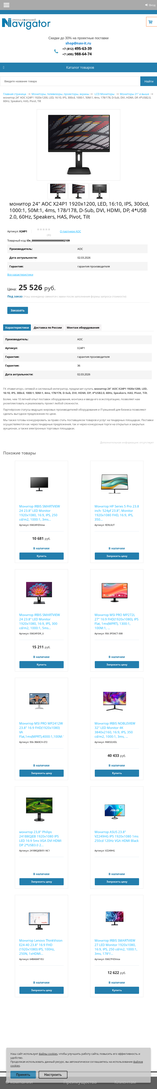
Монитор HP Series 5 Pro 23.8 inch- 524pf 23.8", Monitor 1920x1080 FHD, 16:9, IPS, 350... (117, 512)
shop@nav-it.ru (78, 43)
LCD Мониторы (104, 94)
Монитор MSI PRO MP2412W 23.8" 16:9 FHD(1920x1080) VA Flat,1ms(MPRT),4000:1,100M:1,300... (41, 730)
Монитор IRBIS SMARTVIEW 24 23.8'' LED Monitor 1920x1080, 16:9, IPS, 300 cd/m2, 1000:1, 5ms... (39, 621)
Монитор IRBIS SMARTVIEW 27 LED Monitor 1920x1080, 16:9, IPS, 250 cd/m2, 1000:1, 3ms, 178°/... (116, 947)
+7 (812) (77, 49)
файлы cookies (48, 1054)
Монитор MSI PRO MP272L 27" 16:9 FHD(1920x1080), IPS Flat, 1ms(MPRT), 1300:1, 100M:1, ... (116, 621)
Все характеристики (20, 274)
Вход (152, 5)
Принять (23, 1074)
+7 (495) (77, 54)
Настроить (53, 1074)
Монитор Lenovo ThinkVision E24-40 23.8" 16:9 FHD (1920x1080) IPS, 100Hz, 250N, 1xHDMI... (40, 947)
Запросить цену (116, 556)
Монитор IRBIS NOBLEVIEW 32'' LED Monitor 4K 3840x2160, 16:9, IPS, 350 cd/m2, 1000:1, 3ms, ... (115, 730)
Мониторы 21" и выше (134, 94)
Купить (41, 556)
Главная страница (14, 94)
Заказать (18, 310)
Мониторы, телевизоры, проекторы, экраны (60, 94)
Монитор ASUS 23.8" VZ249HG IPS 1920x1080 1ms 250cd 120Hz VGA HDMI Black (117, 836)
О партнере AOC (70, 231)
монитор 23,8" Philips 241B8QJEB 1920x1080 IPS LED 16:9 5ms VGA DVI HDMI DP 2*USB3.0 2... (40, 838)
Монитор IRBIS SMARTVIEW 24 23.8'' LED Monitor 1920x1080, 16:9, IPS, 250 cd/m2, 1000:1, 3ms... (39, 512)
